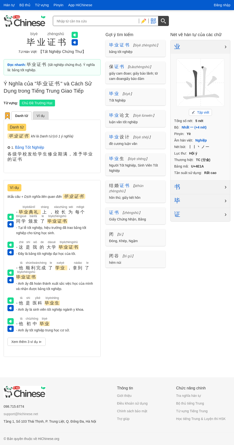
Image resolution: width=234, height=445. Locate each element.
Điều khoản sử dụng (132, 403)
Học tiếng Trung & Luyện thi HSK (201, 419)
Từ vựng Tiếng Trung (192, 411)
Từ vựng (42, 5)
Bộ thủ (24, 5)
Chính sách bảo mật (132, 411)
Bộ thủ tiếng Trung (190, 403)
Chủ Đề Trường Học (37, 103)
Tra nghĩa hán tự (188, 396)
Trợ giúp (123, 419)
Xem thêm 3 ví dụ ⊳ (26, 342)
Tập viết (200, 112)
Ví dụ (41, 116)
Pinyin (58, 5)
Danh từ (21, 116)
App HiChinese (80, 5)
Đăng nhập (222, 5)
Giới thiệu (124, 396)
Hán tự (9, 5)
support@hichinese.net (21, 414)
